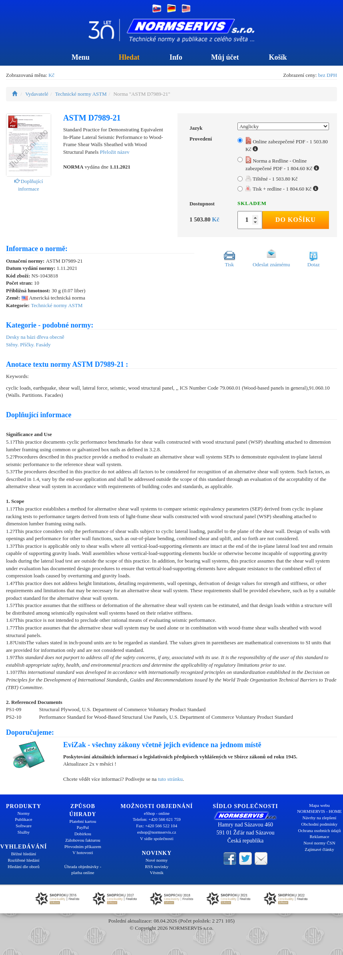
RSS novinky (156, 866)
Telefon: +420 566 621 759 (157, 819)
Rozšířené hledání (23, 860)
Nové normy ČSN (319, 842)
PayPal (83, 827)
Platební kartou (83, 821)
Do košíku (295, 219)
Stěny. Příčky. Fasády (28, 345)
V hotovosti (82, 852)
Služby (24, 832)
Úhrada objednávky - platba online (83, 869)
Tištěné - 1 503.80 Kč (271, 179)
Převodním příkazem (82, 846)
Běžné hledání (23, 853)
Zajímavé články (319, 849)
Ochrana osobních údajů (319, 830)
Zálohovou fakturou (82, 840)
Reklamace (319, 836)
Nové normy (157, 860)
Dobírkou (82, 833)
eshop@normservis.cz (156, 832)
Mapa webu (319, 805)
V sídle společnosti (156, 838)
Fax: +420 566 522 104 (156, 825)
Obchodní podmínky (319, 824)
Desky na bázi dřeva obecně (35, 337)
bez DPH (327, 75)
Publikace (23, 819)
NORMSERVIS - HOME (319, 811)
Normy (23, 813)
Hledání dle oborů (23, 866)
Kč (51, 75)
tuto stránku (170, 779)
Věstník (157, 872)
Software (24, 825)
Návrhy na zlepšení (320, 817)
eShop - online (157, 813)
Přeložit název (115, 152)
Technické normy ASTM (81, 94)
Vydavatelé (36, 94)
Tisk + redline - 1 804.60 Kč (281, 189)
